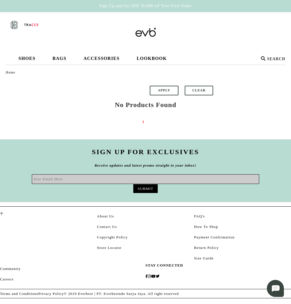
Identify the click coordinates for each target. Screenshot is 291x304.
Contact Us (107, 227)
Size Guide (204, 258)
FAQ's (199, 216)
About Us (105, 216)
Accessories (102, 60)
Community (10, 269)
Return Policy (206, 248)
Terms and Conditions (19, 294)
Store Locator (109, 248)
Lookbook (152, 58)
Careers (7, 279)
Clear (199, 90)
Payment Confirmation (214, 237)
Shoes (27, 60)
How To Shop (206, 227)
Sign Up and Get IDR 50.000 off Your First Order (145, 6)
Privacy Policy (51, 294)
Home (10, 72)
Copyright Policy (112, 237)
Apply (164, 90)
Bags (59, 60)
